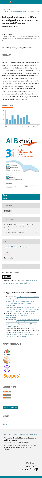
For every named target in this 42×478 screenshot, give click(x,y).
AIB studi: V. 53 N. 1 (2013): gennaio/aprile (22, 335)
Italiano (5, 421)
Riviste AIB (7, 434)
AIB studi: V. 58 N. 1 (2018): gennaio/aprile (21, 311)
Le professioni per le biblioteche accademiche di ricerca (20, 333)
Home (4, 9)
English (5, 424)
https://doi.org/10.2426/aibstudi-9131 (19, 48)
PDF (6, 195)
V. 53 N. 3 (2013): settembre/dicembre (15, 11)
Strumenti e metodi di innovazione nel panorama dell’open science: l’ (23, 308)
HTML (7, 199)
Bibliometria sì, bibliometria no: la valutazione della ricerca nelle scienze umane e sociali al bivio (22, 322)
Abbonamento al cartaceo (28, 434)
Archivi (11, 9)
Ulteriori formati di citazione (15, 232)
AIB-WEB (15, 434)
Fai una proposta (10, 407)
